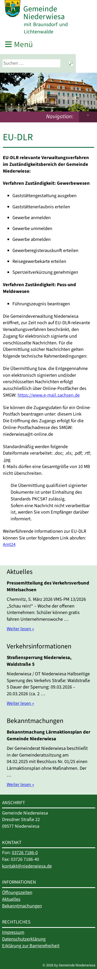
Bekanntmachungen (22, 906)
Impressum (13, 932)
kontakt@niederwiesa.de (27, 866)
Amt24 (9, 544)
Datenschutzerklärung (24, 939)
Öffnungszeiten (17, 892)
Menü (23, 44)
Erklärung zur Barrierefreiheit (30, 945)
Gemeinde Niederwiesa (44, 12)
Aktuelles (11, 899)
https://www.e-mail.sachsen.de (49, 395)
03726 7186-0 (25, 852)
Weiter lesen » (20, 628)
